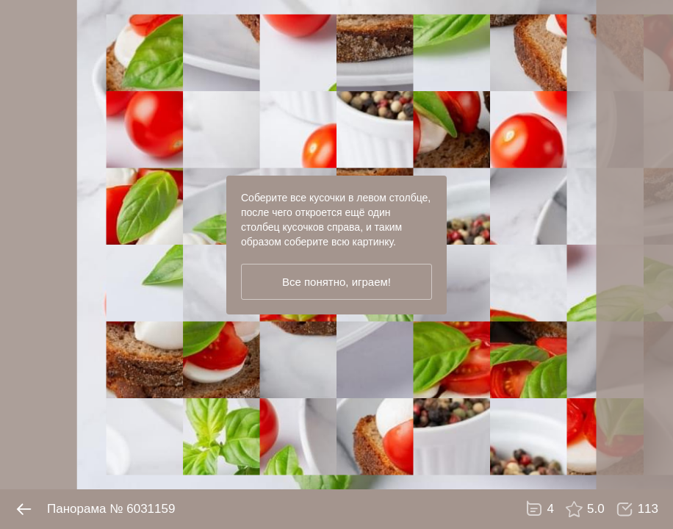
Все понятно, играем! (336, 282)
